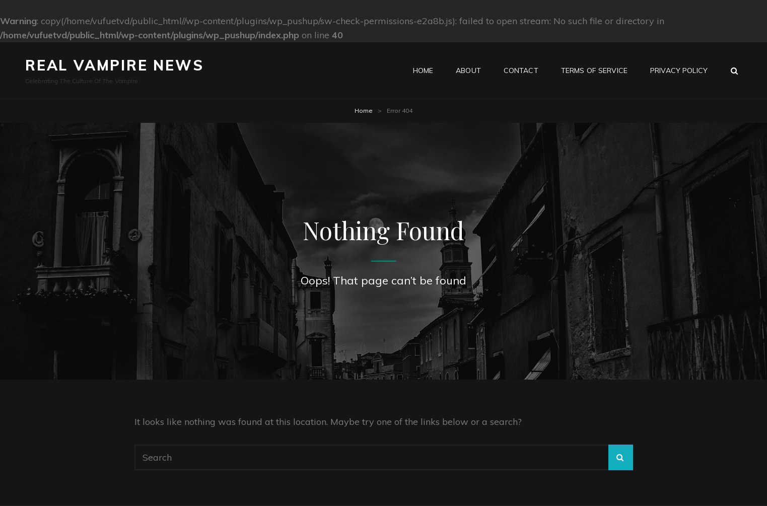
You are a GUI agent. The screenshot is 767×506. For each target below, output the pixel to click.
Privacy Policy (679, 70)
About (468, 70)
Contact (521, 70)
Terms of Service (594, 70)
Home (423, 70)
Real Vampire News (114, 65)
